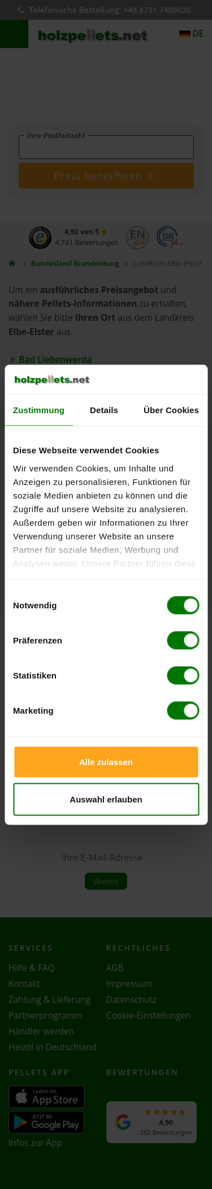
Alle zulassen (106, 762)
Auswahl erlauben (106, 799)
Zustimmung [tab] (38, 410)
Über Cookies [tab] (171, 410)
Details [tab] (104, 410)
